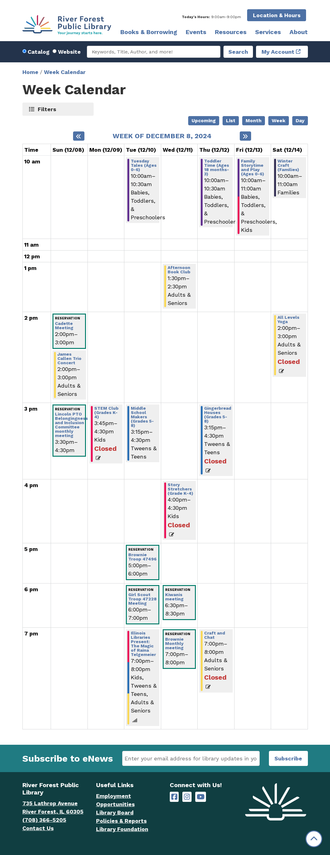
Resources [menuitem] (231, 32)
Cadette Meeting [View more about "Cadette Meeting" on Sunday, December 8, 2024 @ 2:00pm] (64, 325)
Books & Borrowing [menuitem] (148, 32)
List (230, 120)
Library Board (115, 812)
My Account (278, 52)
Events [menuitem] (196, 32)
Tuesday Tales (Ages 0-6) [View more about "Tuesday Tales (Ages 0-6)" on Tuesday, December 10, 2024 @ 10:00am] (144, 165)
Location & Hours (277, 15)
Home (30, 72)
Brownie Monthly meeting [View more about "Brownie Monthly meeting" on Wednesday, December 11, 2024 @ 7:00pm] (174, 643)
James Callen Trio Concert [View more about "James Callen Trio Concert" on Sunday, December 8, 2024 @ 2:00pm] (69, 358)
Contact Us (38, 828)
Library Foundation (122, 829)
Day (300, 120)
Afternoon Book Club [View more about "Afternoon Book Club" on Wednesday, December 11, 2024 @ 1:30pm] (179, 269)
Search (238, 52)
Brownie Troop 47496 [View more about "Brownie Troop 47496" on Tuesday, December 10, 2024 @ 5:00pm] (142, 556)
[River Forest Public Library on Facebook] (174, 797)
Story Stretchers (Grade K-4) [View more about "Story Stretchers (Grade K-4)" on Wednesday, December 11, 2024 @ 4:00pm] (180, 488)
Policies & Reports (121, 821)
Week (278, 120)
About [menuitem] (298, 32)
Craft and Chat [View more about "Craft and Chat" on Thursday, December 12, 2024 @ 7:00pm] (214, 635)
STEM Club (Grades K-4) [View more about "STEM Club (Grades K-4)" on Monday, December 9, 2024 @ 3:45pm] (106, 412)
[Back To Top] (313, 838)
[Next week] (245, 136)
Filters (47, 109)
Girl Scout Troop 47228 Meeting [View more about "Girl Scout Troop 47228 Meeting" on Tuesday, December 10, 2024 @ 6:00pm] (142, 598)
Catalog (38, 52)
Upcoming (204, 120)
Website (69, 52)
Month (254, 120)
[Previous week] (78, 136)
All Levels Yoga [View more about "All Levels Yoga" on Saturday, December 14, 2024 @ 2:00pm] (288, 319)
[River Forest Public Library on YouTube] (200, 797)
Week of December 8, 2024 (162, 136)
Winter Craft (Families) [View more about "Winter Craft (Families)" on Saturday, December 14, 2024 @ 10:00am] (288, 165)
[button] (211, 17)
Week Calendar (65, 72)
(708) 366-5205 (44, 820)
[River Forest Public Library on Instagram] (187, 797)
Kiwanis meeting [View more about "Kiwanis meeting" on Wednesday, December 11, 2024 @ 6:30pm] (174, 596)
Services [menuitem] (268, 32)
